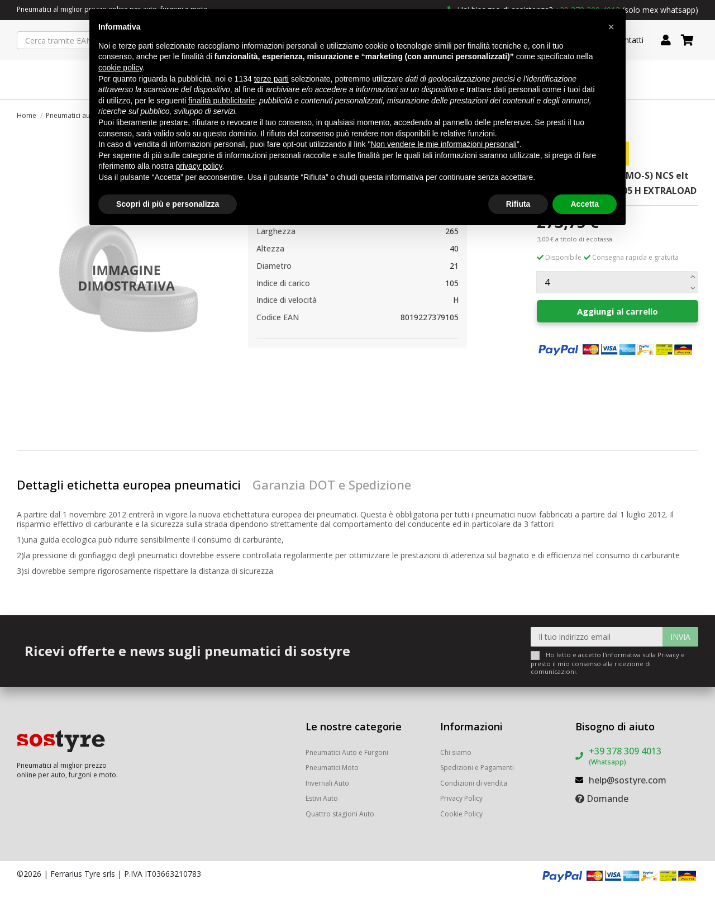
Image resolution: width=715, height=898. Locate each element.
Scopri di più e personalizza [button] (167, 203)
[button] (611, 27)
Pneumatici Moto (332, 767)
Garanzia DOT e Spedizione (331, 484)
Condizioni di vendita (473, 783)
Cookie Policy (461, 814)
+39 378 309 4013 (625, 756)
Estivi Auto (322, 798)
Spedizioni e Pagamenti (477, 767)
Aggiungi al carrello (617, 311)
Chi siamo (455, 752)
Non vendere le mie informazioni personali (443, 144)
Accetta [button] (584, 203)
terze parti (271, 78)
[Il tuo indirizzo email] (597, 637)
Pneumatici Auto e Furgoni (347, 752)
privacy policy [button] (199, 165)
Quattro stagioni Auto (340, 814)
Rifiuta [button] (518, 203)
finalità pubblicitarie (221, 100)
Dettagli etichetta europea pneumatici (129, 484)
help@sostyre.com (627, 780)
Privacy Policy (461, 798)
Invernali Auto (327, 783)
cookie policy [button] (120, 67)
